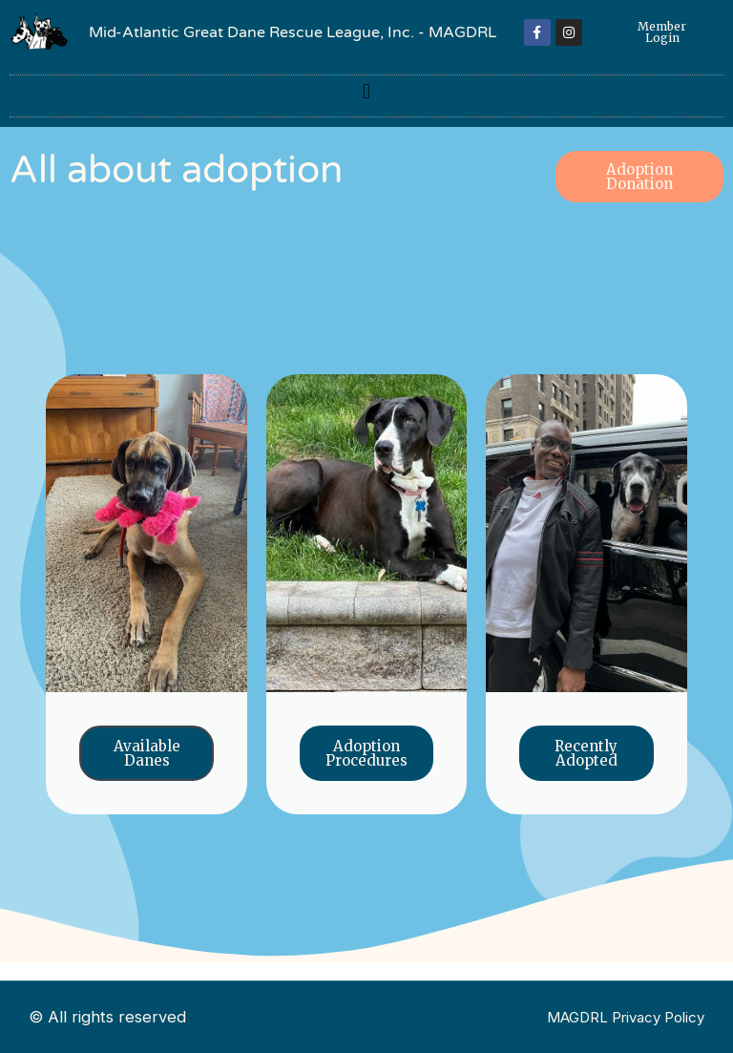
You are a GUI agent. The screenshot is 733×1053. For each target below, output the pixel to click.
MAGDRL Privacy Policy (625, 1017)
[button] (366, 91)
